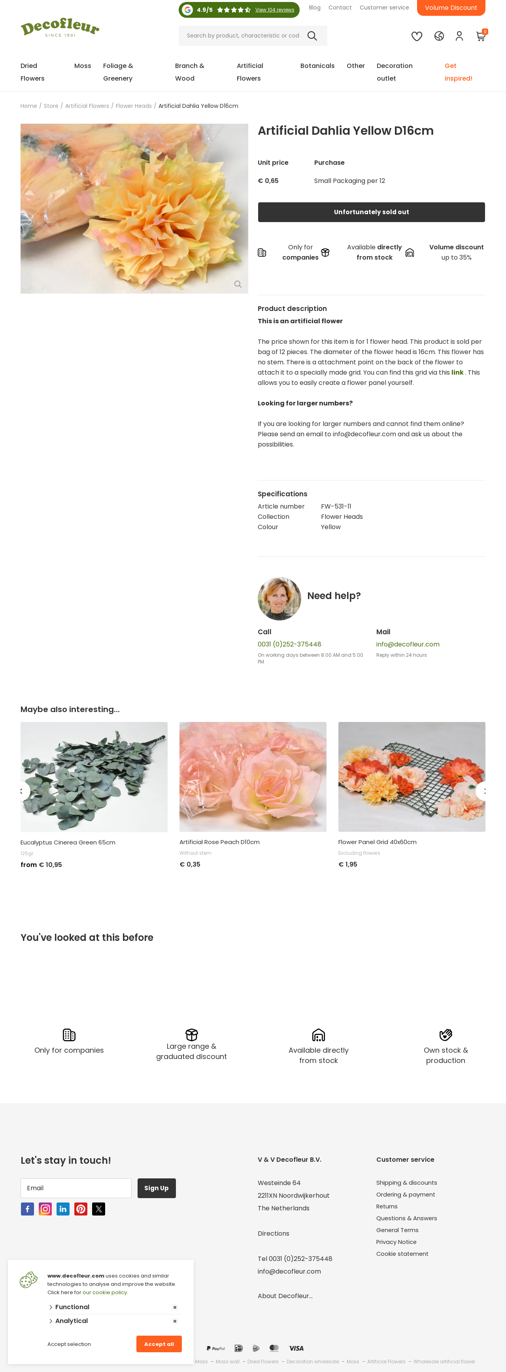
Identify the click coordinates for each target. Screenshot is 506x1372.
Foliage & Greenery (118, 72)
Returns (388, 1207)
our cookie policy (105, 1292)
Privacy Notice (398, 1245)
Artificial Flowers (250, 72)
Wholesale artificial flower (444, 1360)
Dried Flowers (33, 72)
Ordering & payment (408, 1194)
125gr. (27, 853)
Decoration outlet (395, 72)
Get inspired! (458, 72)
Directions (273, 1232)
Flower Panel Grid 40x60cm (377, 842)
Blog (315, 7)
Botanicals (317, 65)
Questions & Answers (409, 1219)
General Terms (399, 1232)
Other (356, 65)
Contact (340, 7)
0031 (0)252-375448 (289, 644)
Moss (82, 65)
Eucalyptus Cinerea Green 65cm (68, 842)
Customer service (384, 7)
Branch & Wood (189, 72)
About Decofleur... (285, 1294)
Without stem (195, 853)
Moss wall (228, 1360)
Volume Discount (451, 7)
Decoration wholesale (313, 1360)
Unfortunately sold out (371, 212)
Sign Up (158, 1186)
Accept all (159, 1344)
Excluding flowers (359, 853)
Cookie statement (404, 1257)
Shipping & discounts (408, 1181)
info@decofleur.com (408, 644)
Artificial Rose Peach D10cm (219, 842)
